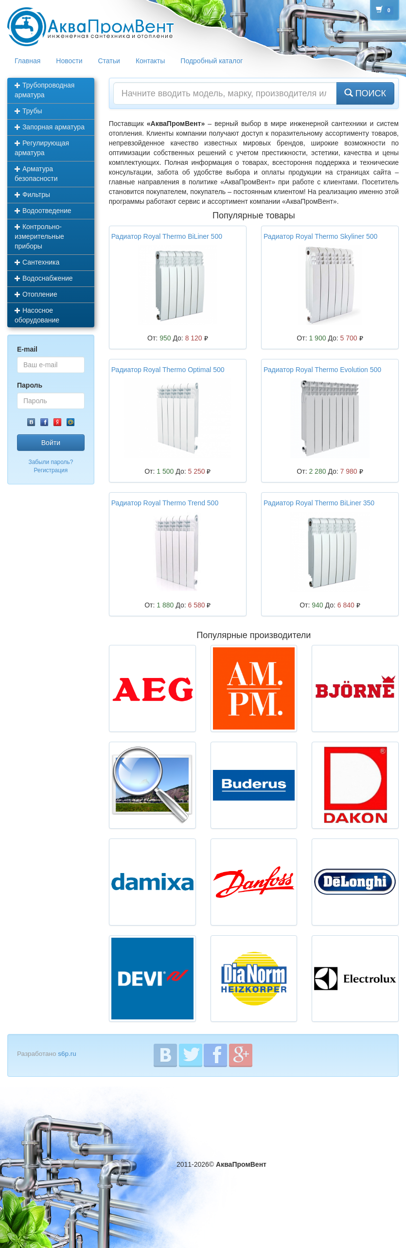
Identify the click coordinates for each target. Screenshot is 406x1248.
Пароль (29, 385)
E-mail (27, 349)
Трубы (28, 111)
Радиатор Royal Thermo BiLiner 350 (319, 503)
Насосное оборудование (37, 315)
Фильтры (32, 194)
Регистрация (51, 470)
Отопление (36, 294)
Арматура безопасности (36, 173)
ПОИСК (365, 93)
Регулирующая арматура (42, 148)
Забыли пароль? (50, 462)
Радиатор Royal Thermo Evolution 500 (322, 370)
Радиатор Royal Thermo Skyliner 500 (320, 236)
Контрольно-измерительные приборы (39, 236)
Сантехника (37, 262)
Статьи (109, 61)
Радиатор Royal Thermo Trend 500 (164, 503)
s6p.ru (67, 1053)
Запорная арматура (50, 127)
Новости (69, 61)
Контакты (150, 61)
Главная (27, 61)
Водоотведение (43, 210)
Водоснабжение (44, 278)
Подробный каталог (211, 61)
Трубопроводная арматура (44, 90)
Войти (50, 442)
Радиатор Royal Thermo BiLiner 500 (166, 236)
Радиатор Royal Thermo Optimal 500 (168, 370)
